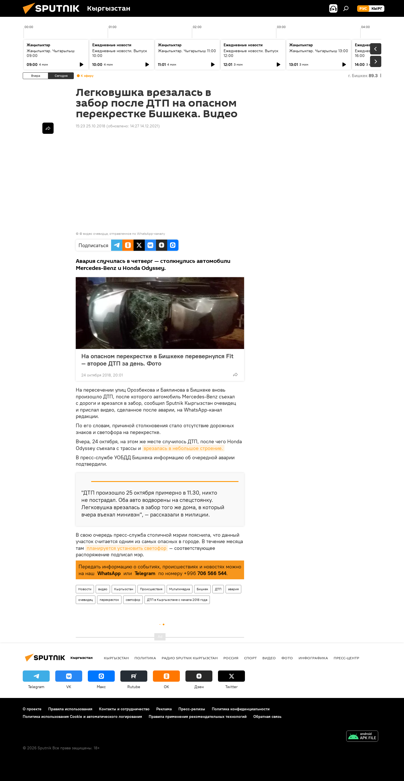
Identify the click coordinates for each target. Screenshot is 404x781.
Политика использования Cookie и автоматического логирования (82, 716)
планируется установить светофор (126, 548)
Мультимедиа (179, 589)
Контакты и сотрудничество (124, 708)
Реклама (164, 708)
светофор (133, 600)
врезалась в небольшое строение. (183, 448)
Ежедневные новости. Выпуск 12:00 (251, 53)
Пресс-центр (346, 657)
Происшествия (151, 589)
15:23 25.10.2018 (90, 125)
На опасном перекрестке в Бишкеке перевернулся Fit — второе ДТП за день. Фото (157, 359)
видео (102, 589)
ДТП (218, 589)
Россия (230, 657)
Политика (145, 657)
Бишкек (202, 589)
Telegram (145, 573)
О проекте (32, 708)
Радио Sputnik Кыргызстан (190, 657)
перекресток (109, 600)
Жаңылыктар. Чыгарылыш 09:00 (51, 53)
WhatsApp (109, 573)
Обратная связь (267, 716)
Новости (84, 589)
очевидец (85, 600)
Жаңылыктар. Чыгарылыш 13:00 (318, 50)
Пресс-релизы (191, 708)
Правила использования (70, 708)
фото (287, 657)
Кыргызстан (123, 589)
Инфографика (313, 657)
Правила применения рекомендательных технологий (198, 716)
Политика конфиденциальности (241, 708)
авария (233, 589)
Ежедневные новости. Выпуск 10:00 (119, 53)
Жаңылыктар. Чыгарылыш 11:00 (187, 50)
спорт (250, 657)
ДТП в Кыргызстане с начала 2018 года (177, 600)
